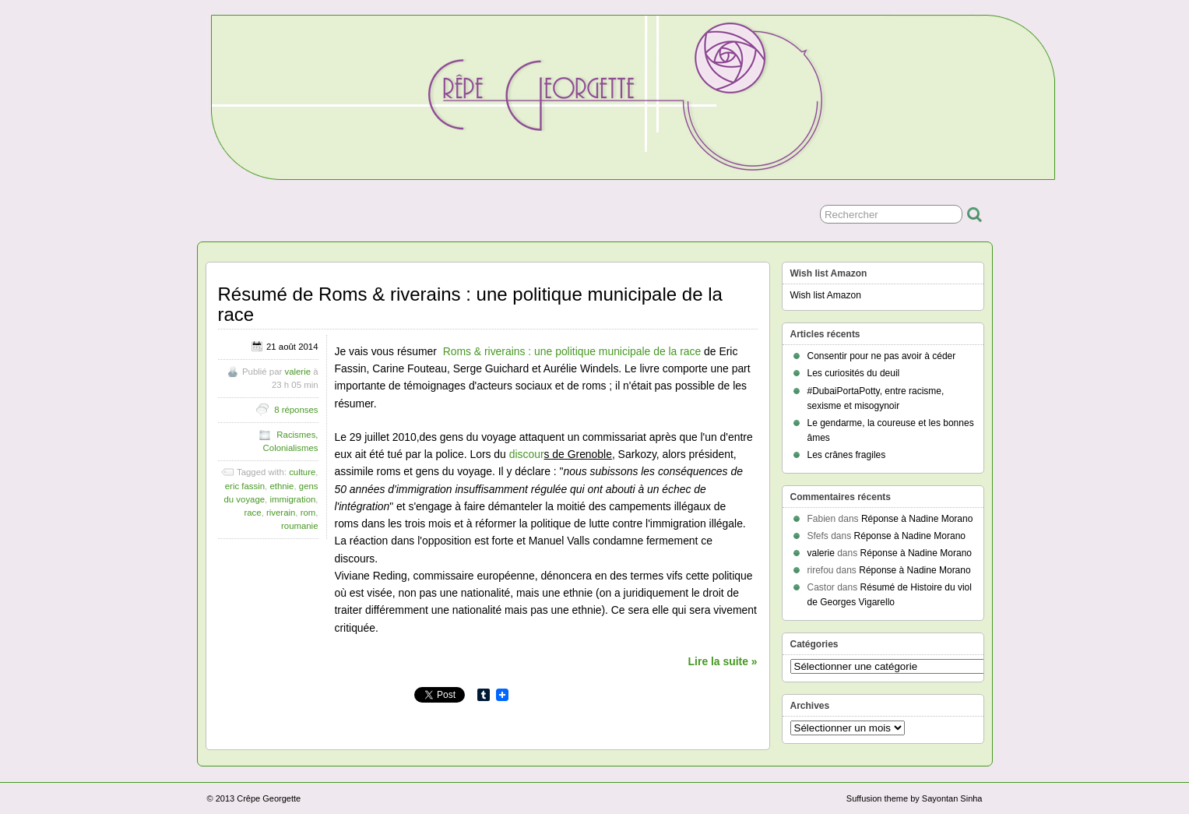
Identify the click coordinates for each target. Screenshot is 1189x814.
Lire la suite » (723, 661)
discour (526, 454)
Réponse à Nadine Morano (917, 518)
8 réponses (296, 409)
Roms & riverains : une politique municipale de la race (572, 351)
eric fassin (245, 486)
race (252, 512)
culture (302, 472)
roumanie (299, 525)
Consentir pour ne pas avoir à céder (881, 356)
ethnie (281, 486)
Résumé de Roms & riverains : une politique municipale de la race (470, 304)
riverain (280, 512)
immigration (292, 499)
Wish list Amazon (825, 295)
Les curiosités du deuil (853, 373)
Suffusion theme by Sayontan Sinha (914, 798)
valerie (297, 371)
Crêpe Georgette (269, 798)
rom (308, 512)
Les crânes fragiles (846, 454)
